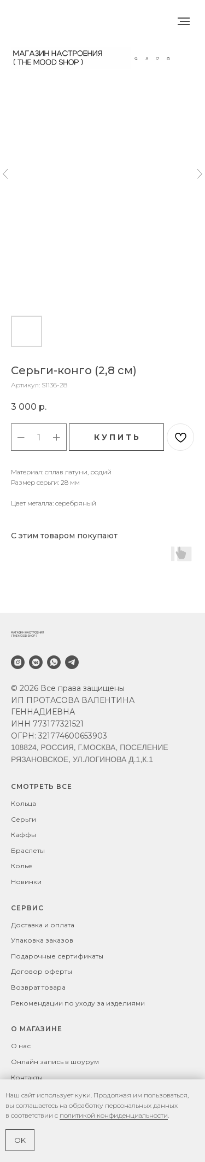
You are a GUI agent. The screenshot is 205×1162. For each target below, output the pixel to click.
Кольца (23, 803)
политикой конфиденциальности (114, 1115)
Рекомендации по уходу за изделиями (78, 1003)
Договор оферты (41, 971)
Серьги (23, 819)
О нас (21, 1046)
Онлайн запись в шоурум (55, 1062)
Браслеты (28, 850)
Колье (21, 866)
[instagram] (18, 662)
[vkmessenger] (36, 662)
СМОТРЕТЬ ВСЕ (41, 786)
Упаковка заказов (42, 940)
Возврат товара (38, 987)
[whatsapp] (54, 662)
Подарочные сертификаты (57, 956)
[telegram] (72, 662)
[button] (136, 57)
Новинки (26, 882)
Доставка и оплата (42, 925)
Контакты (27, 1077)
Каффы (23, 834)
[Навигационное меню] (184, 21)
